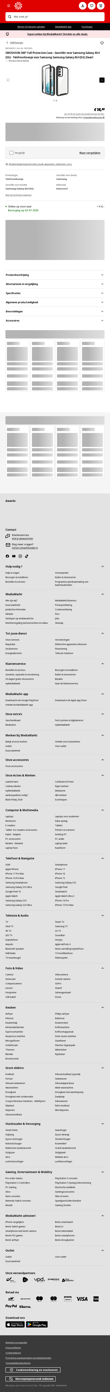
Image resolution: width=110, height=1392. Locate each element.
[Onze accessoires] (14, 766)
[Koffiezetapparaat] (64, 1031)
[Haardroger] (61, 1130)
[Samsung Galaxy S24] (15, 900)
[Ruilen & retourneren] (65, 577)
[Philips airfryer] (62, 1013)
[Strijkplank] (60, 1152)
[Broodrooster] (12, 1058)
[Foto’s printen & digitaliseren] (69, 720)
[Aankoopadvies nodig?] (16, 795)
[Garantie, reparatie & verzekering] (22, 674)
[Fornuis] (9, 1078)
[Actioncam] (10, 979)
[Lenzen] (9, 988)
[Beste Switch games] (15, 1226)
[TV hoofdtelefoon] (64, 953)
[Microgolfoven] (12, 1040)
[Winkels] (9, 614)
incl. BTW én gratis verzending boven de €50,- (84, 114)
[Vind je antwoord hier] (22, 538)
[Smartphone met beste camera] (20, 1231)
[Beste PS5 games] (14, 1235)
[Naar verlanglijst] (92, 6)
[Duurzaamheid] (12, 605)
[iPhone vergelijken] (14, 1222)
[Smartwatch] (61, 891)
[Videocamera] (61, 974)
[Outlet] (8, 746)
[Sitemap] (59, 623)
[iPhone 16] (60, 873)
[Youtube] (15, 556)
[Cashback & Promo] (64, 781)
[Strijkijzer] (10, 1152)
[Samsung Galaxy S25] (65, 882)
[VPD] (39, 1279)
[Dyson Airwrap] (62, 1134)
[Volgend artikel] (102, 80)
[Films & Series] (62, 1196)
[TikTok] (28, 556)
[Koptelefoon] (11, 939)
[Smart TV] (59, 921)
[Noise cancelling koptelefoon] (69, 948)
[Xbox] (7, 1191)
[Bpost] (11, 1279)
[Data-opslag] (61, 821)
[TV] (6, 921)
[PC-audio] (59, 838)
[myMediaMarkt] (12, 683)
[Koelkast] (9, 1074)
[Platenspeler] (61, 957)
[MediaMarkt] (42, 6)
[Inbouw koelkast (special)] (67, 1074)
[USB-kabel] (10, 997)
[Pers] (57, 614)
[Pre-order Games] (14, 1178)
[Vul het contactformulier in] (25, 547)
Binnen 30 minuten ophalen (31, 26)
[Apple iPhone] (11, 869)
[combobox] (58, 16)
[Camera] (9, 974)
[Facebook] (8, 556)
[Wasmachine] (11, 1087)
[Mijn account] (83, 6)
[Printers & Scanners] (65, 830)
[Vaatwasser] (61, 1078)
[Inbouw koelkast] (13, 1114)
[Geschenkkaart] (13, 720)
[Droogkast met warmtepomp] (69, 1092)
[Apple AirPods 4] (62, 944)
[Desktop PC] (61, 834)
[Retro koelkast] (62, 1105)
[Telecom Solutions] (64, 653)
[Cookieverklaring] (63, 609)
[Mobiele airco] (61, 1157)
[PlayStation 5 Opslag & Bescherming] (73, 1182)
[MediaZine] (10, 724)
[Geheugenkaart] (63, 992)
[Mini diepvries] (62, 1110)
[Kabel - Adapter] (13, 834)
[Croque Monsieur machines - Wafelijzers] (25, 1101)
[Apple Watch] (11, 896)
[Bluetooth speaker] (14, 948)
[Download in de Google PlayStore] (22, 700)
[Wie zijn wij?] (11, 600)
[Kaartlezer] (60, 847)
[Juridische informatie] (15, 609)
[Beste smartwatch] (64, 1222)
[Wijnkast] (9, 1105)
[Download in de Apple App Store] (71, 700)
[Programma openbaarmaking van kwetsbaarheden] (80, 583)
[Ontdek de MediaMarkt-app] (19, 704)
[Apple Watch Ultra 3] (64, 896)
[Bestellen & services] (15, 581)
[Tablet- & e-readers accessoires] (21, 830)
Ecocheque (87, 26)
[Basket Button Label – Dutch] (101, 6)
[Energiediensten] (13, 653)
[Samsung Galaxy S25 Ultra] (18, 887)
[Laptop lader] (61, 843)
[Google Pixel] (61, 887)
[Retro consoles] (12, 1196)
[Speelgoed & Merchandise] (68, 1200)
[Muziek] (9, 1205)
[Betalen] (59, 679)
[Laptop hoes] (11, 847)
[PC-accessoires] (13, 838)
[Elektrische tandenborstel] (18, 1148)
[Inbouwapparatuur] (64, 1083)
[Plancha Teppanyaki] (65, 1045)
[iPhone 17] (60, 869)
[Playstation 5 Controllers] (17, 1182)
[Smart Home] (11, 1130)
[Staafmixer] (60, 1040)
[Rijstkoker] (60, 1054)
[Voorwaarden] (62, 572)
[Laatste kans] (11, 781)
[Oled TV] (9, 926)
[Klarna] (25, 1307)
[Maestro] (39, 1298)
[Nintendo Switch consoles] (18, 1200)
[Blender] (9, 1054)
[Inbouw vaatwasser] (15, 1083)
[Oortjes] (59, 939)
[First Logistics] (68, 1280)
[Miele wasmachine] (64, 1087)
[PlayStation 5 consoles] (66, 1178)
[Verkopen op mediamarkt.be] (19, 618)
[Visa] (82, 1299)
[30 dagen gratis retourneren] (19, 679)
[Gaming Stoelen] (63, 1205)
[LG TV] (58, 930)
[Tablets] (59, 825)
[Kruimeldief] (60, 1143)
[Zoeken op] (9, 17)
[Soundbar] (60, 935)
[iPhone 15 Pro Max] (64, 905)
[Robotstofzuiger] (13, 1143)
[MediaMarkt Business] (65, 600)
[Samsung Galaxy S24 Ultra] (18, 905)
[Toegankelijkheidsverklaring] (18, 1363)
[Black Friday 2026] (14, 799)
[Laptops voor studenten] (67, 816)
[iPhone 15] (60, 878)
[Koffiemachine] (62, 1027)
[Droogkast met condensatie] (19, 1096)
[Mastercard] (53, 1298)
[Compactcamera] (13, 983)
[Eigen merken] (62, 786)
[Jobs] (57, 618)
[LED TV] (8, 935)
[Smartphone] (61, 864)
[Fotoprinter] (11, 992)
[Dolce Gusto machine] (65, 1036)
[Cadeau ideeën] (13, 786)
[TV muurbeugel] (13, 957)
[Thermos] (9, 1049)
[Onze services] (12, 639)
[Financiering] (61, 648)
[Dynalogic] (53, 1280)
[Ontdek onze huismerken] (67, 741)
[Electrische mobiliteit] (65, 1187)
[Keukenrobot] (61, 1022)
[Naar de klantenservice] (66, 683)
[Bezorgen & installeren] (16, 577)
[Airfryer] (9, 1013)
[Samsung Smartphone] (16, 882)
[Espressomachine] (14, 1031)
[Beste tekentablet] (64, 1231)
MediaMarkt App (63, 26)
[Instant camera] (62, 979)
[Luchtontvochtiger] (14, 1161)
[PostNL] (25, 1279)
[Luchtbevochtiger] (63, 1161)
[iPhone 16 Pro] (62, 900)
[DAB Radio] (10, 953)
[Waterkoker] (61, 1049)
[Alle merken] (61, 795)
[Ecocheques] (61, 799)
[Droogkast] (10, 1092)
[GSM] (7, 864)
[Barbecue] (60, 1018)
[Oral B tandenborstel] (65, 1148)
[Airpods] (9, 944)
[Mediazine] (60, 790)
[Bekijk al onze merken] (16, 741)
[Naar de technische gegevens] (18, 195)
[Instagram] (21, 556)
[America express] (96, 1298)
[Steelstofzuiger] (62, 1139)
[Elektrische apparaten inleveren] (71, 644)
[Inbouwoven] (61, 1101)
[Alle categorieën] (8, 5)
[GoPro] (58, 983)
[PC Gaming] (10, 1187)
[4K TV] (8, 930)
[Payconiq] (25, 1299)
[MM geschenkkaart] (68, 1298)
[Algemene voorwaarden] (16, 1342)
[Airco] (7, 1157)
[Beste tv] (59, 1226)
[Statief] (58, 988)
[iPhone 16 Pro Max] (14, 878)
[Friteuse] (9, 1018)
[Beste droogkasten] (64, 1240)
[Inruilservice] (11, 648)
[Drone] (58, 997)
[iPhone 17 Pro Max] (14, 873)
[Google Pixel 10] (13, 891)
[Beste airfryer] (12, 1240)
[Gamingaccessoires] (65, 1191)
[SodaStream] (11, 1045)
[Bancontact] (11, 1298)
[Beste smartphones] (65, 1235)
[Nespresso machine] (15, 1036)
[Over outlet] (60, 746)
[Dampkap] (60, 1096)
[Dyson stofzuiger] (13, 1139)
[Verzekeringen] (62, 639)
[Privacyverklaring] (63, 605)
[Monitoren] (10, 821)
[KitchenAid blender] (14, 1027)
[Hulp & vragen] (12, 572)
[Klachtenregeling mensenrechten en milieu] (26, 623)
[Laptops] (9, 816)
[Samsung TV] (61, 926)
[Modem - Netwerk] (14, 843)
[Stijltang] (9, 1134)
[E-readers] (10, 825)
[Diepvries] (10, 1110)
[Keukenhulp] (11, 1022)
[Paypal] (11, 1306)
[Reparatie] (10, 644)
